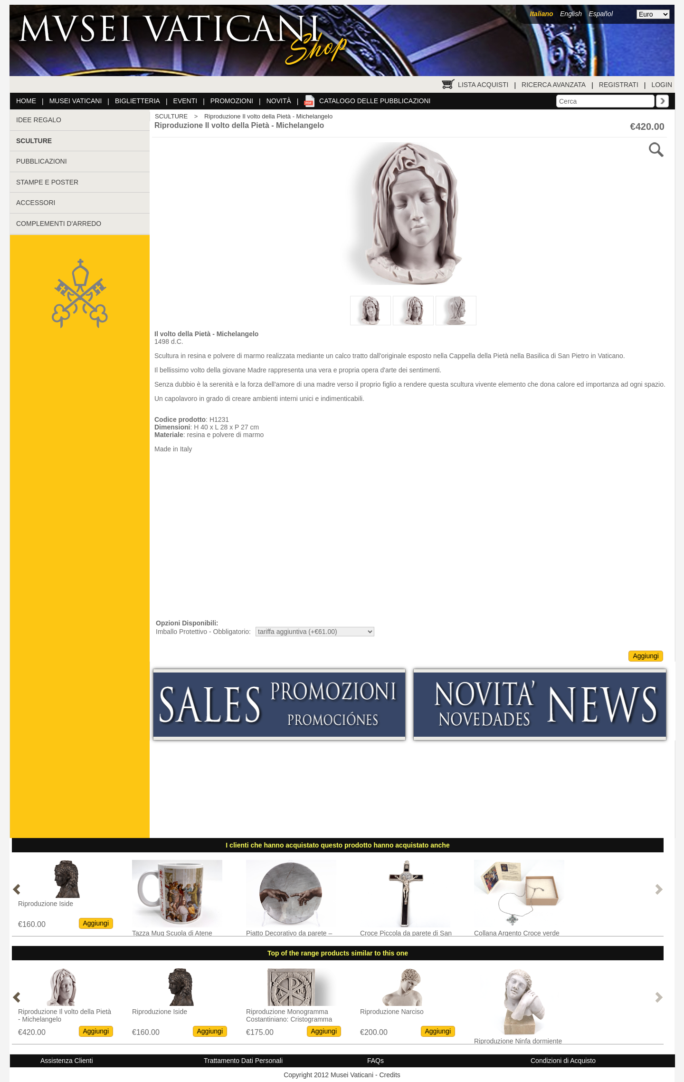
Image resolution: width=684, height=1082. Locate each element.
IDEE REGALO (38, 120)
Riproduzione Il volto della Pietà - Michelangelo (268, 116)
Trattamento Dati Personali (243, 1060)
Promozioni (231, 101)
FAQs (375, 1060)
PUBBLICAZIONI (41, 161)
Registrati (618, 84)
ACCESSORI (35, 202)
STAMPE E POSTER (47, 182)
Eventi (185, 101)
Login (661, 84)
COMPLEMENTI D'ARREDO (58, 223)
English (571, 14)
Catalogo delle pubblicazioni (374, 101)
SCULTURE (171, 116)
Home (26, 101)
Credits (389, 1075)
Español (601, 14)
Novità (278, 101)
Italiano (541, 14)
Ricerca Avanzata (554, 84)
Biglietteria (137, 101)
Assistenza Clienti (66, 1060)
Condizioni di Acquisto (563, 1060)
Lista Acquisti (483, 84)
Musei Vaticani (75, 101)
